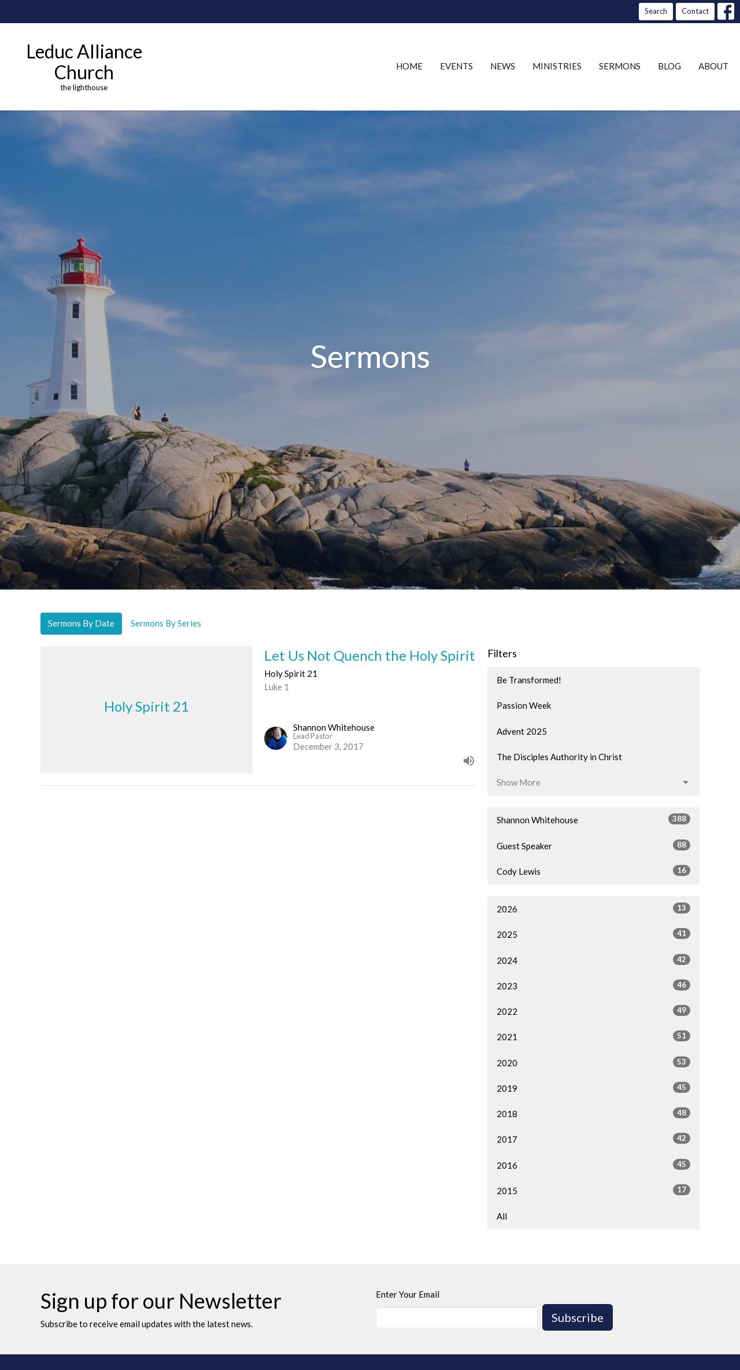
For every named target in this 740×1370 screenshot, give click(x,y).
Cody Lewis (593, 870)
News (502, 66)
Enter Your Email (407, 1294)
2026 (593, 908)
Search (656, 11)
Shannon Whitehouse (593, 819)
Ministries (557, 66)
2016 (593, 1164)
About (713, 66)
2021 (593, 1036)
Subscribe (578, 1317)
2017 (593, 1138)
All (502, 1216)
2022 (593, 1011)
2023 (593, 985)
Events (456, 66)
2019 (593, 1087)
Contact (695, 11)
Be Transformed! (529, 680)
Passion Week (524, 705)
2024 (593, 960)
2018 (593, 1113)
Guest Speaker (593, 845)
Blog (669, 66)
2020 (593, 1062)
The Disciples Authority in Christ (559, 757)
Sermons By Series (166, 623)
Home (409, 66)
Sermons (620, 66)
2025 (593, 934)
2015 (593, 1190)
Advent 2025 (522, 731)
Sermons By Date (81, 623)
